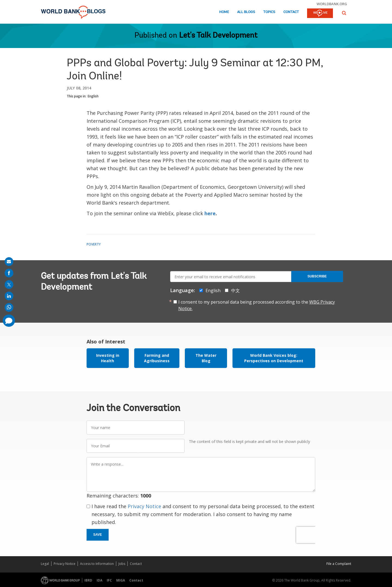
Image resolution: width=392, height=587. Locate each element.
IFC (109, 580)
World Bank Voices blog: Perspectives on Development (273, 358)
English (93, 96)
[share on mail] (9, 261)
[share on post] (9, 284)
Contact (291, 12)
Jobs (121, 563)
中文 (235, 290)
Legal (45, 563)
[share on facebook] (9, 273)
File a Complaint (338, 563)
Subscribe (317, 276)
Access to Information (97, 563)
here (210, 213)
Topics (269, 12)
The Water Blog (205, 358)
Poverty (94, 244)
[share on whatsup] (9, 307)
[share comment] (9, 321)
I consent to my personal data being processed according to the (256, 305)
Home (224, 12)
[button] (344, 13)
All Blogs (246, 12)
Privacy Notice (144, 506)
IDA (99, 580)
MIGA (120, 580)
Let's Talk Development (218, 36)
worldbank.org (332, 3)
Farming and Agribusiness (157, 358)
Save (97, 535)
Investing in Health (107, 358)
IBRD (88, 580)
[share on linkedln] (9, 296)
